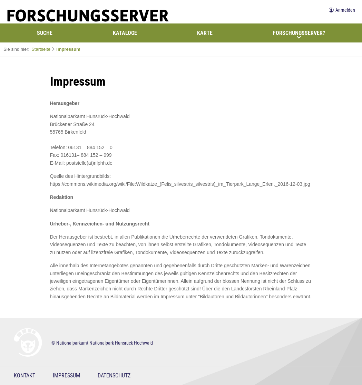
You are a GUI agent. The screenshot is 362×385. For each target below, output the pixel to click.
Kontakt (24, 375)
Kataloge (125, 33)
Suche (44, 33)
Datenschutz (114, 375)
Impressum (68, 49)
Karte (205, 33)
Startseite (40, 49)
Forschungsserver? (299, 34)
